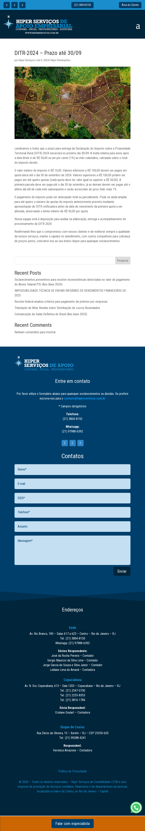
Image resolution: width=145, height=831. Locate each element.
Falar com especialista (72, 823)
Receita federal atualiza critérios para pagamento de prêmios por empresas (61, 301)
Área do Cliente (130, 4)
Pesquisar (122, 260)
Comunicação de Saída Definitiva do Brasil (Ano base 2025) (51, 314)
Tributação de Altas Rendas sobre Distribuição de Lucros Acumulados (57, 308)
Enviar (122, 571)
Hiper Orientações (60, 60)
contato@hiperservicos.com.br (85, 398)
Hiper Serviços (27, 60)
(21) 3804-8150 (82, 4)
